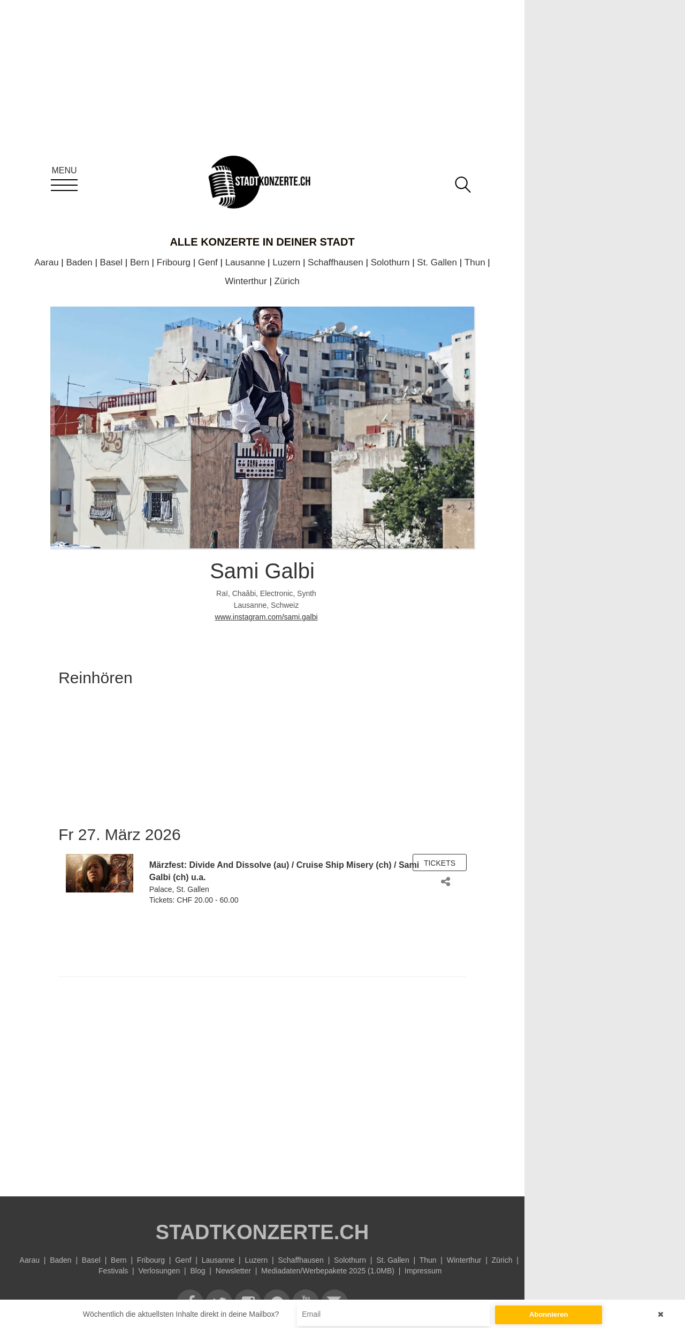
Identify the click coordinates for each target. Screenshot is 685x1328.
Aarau (46, 262)
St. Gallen (437, 262)
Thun (475, 262)
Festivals (113, 1270)
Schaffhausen (335, 262)
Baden (79, 262)
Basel (111, 262)
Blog (198, 1270)
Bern (139, 262)
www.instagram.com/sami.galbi (266, 617)
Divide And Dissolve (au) (239, 864)
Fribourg (174, 262)
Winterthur (246, 281)
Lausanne (245, 262)
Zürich (287, 281)
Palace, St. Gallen (179, 889)
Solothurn (390, 262)
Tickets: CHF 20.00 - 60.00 (194, 900)
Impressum (423, 1270)
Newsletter (233, 1270)
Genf (208, 262)
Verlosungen (159, 1270)
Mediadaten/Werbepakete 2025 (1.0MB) (327, 1270)
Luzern (286, 262)
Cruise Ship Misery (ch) (344, 864)
